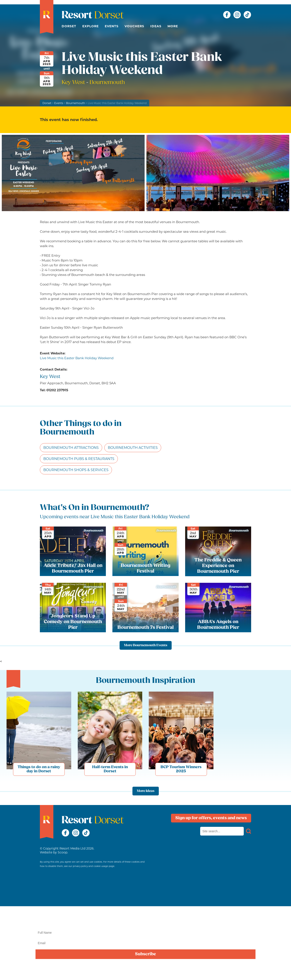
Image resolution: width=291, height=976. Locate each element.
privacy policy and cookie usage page (93, 866)
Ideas (155, 26)
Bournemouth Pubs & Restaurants (78, 459)
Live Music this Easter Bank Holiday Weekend (76, 358)
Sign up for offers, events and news (211, 818)
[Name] (146, 932)
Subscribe (145, 954)
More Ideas (145, 791)
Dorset (69, 26)
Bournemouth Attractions (71, 448)
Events (111, 26)
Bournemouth (75, 103)
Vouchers (134, 26)
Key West (74, 82)
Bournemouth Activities (133, 448)
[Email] (146, 943)
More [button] (172, 26)
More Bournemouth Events (145, 645)
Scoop (62, 852)
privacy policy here (145, 967)
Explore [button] (90, 26)
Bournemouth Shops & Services (75, 470)
